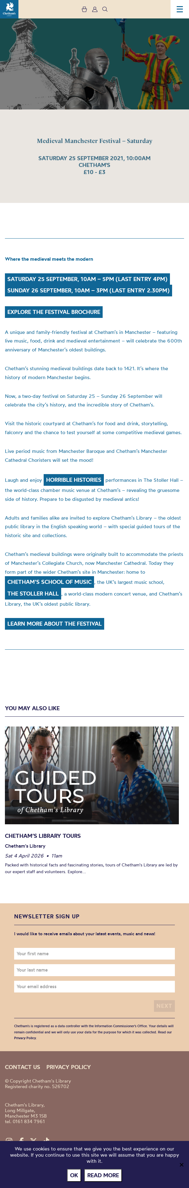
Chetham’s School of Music (49, 581)
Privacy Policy (25, 1038)
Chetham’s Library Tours (43, 835)
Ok (74, 1175)
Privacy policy (68, 1067)
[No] (181, 1165)
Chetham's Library (9, 9)
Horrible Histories (73, 479)
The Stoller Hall (33, 593)
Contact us (22, 1067)
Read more (103, 1175)
